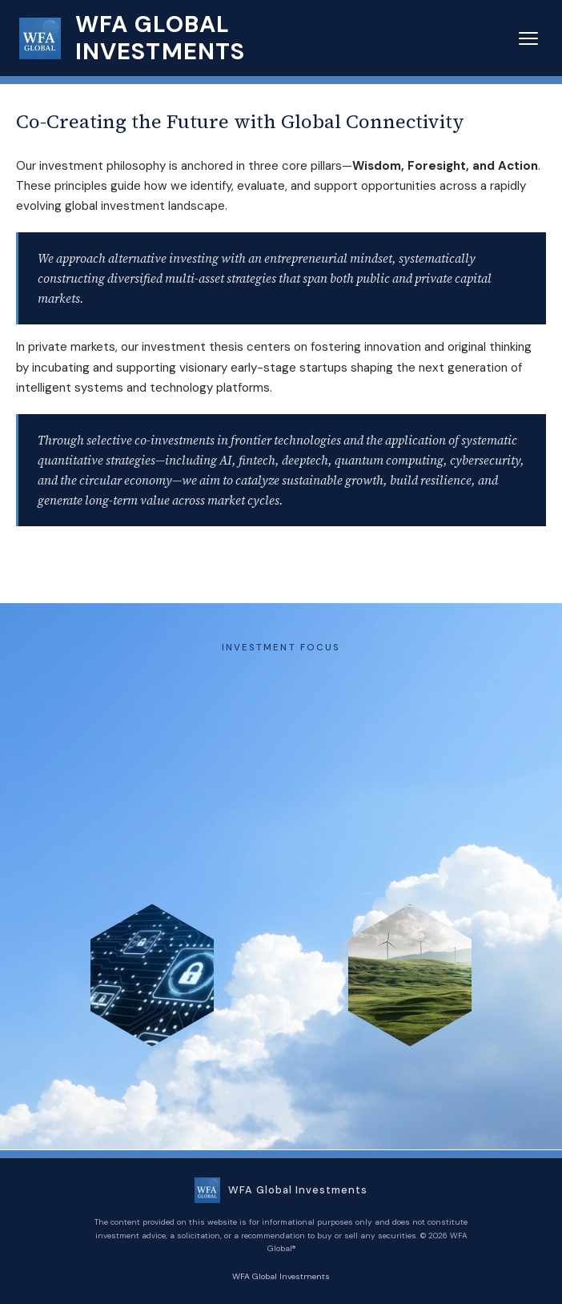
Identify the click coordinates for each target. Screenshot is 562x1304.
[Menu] (528, 38)
